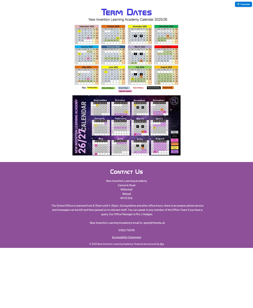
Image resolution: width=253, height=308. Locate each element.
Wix (162, 243)
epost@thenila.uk (154, 222)
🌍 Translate (243, 4)
